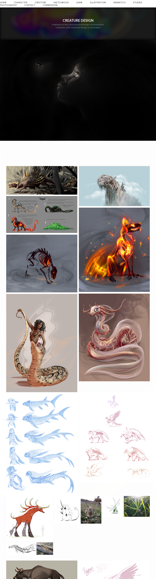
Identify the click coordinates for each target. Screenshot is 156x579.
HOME (3, 2)
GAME (79, 2)
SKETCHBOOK (61, 2)
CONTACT (29, 5)
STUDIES (137, 2)
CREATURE (40, 2)
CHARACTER (20, 2)
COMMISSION (50, 5)
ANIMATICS (119, 2)
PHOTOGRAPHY (8, 5)
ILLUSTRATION (98, 2)
